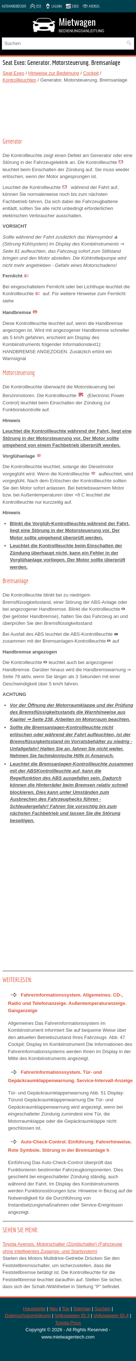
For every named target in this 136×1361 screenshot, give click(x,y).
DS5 (35, 6)
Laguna (53, 6)
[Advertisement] (68, 109)
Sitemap (82, 1308)
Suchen (102, 1308)
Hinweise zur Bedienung (53, 73)
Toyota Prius (68, 1322)
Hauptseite (34, 1308)
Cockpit (91, 73)
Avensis (91, 6)
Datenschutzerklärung (27, 1315)
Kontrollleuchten (19, 80)
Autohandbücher (14, 6)
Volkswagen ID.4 (111, 1315)
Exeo (72, 6)
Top (66, 1308)
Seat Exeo (13, 73)
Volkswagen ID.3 (72, 1315)
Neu (53, 1308)
